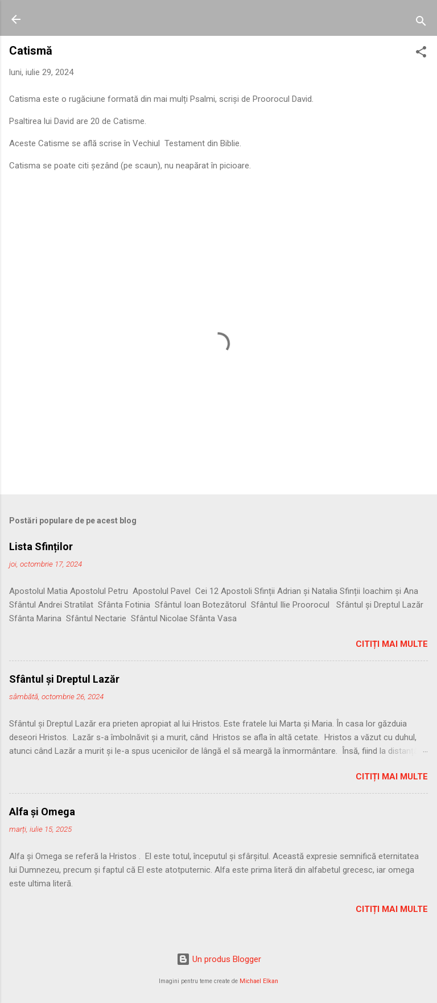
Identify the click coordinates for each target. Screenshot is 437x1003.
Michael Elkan (259, 981)
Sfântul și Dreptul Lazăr (64, 679)
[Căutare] (421, 23)
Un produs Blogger (218, 959)
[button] (421, 54)
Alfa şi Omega (42, 812)
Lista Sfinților (41, 546)
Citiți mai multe (392, 644)
